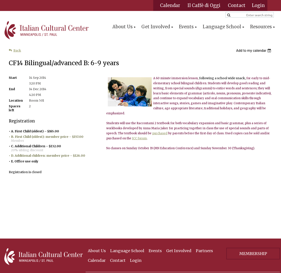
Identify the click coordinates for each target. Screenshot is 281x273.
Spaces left (14, 108)
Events (155, 195)
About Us (97, 195)
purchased (160, 133)
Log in (258, 5)
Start (13, 78)
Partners (204, 195)
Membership (253, 198)
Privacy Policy (253, 245)
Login (136, 205)
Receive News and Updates (196, 229)
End (12, 89)
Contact (236, 5)
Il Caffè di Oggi (203, 5)
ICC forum (139, 138)
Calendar (170, 5)
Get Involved (178, 195)
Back (17, 50)
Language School (127, 195)
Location (16, 100)
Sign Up (253, 229)
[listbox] (254, 50)
